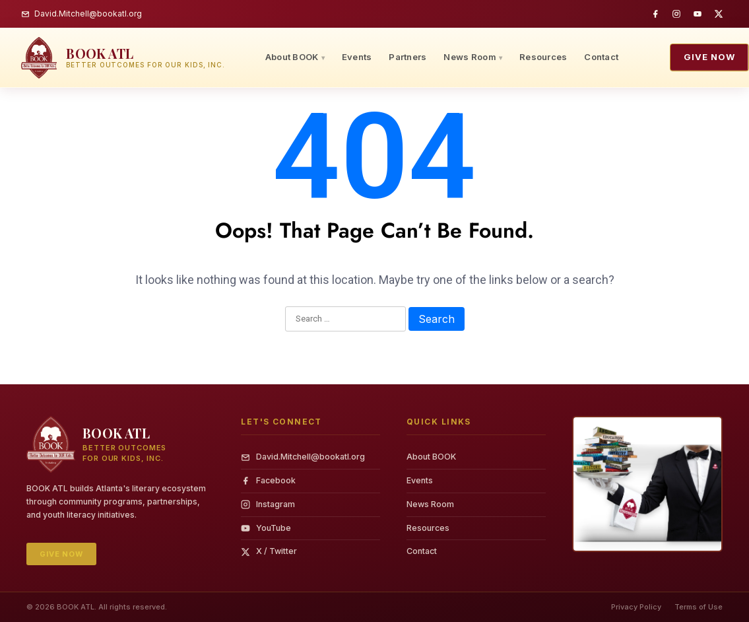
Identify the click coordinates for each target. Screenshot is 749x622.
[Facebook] (655, 14)
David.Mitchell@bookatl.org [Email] (303, 457)
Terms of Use (698, 606)
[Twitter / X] (718, 14)
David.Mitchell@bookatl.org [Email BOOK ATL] (81, 13)
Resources (543, 57)
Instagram (268, 504)
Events (357, 57)
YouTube (266, 528)
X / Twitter (269, 551)
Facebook (268, 480)
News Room (469, 57)
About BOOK (292, 57)
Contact (601, 57)
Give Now (709, 57)
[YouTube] (697, 14)
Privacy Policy (636, 606)
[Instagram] (676, 14)
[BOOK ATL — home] (123, 58)
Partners (407, 57)
